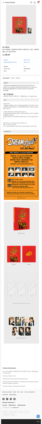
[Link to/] (34, 2)
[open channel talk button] (38, 416)
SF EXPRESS (6, 415)
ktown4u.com (15, 407)
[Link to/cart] (38, 2)
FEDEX (12, 415)
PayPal (20, 412)
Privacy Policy (12, 394)
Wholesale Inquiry (22, 405)
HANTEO (5, 412)
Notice (14, 392)
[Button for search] (31, 2)
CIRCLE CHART (13, 412)
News (22, 392)
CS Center (4, 405)
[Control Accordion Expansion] (21, 402)
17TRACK (26, 412)
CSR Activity (5, 394)
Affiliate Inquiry (12, 405)
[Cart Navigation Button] (38, 2)
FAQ (18, 392)
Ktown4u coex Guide (7, 392)
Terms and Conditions (29, 392)
